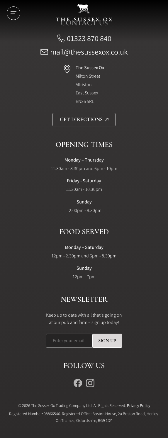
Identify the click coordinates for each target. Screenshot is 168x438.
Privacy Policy (138, 405)
